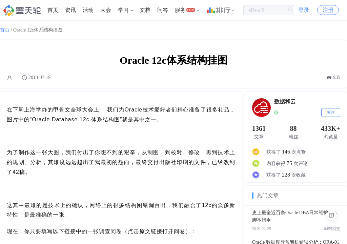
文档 (145, 10)
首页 (52, 10)
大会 (105, 10)
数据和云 (285, 101)
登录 (303, 10)
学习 (123, 10)
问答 (162, 10)
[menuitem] (52, 10)
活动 (88, 10)
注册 (328, 10)
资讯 (70, 10)
